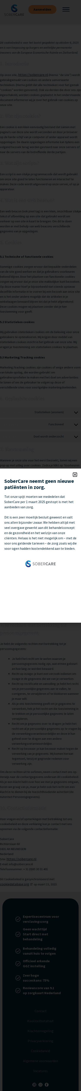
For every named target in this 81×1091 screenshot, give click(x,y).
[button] (75, 474)
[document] (40, 545)
